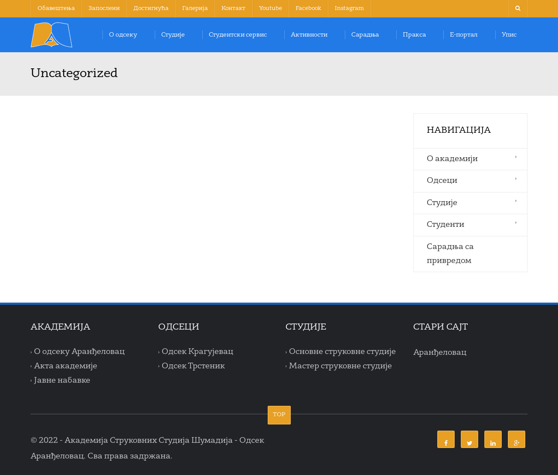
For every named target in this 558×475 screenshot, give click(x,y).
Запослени (104, 8)
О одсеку (123, 35)
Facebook (308, 8)
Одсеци (442, 181)
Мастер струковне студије (340, 366)
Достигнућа (151, 8)
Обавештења (56, 8)
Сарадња (365, 35)
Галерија (195, 8)
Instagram (349, 8)
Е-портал (464, 35)
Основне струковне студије (342, 352)
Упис (509, 35)
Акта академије (65, 366)
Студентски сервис (238, 35)
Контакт (233, 8)
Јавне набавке (62, 380)
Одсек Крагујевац (197, 352)
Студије (173, 35)
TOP (279, 415)
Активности (309, 35)
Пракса (414, 35)
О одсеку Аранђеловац (79, 352)
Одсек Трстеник (193, 366)
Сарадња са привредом (450, 254)
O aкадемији (452, 159)
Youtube (270, 8)
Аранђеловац (439, 353)
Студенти (445, 225)
